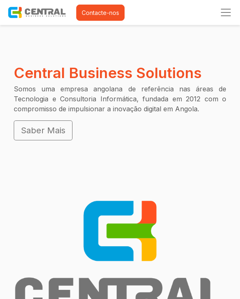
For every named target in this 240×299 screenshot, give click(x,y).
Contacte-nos (100, 12)
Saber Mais (43, 130)
